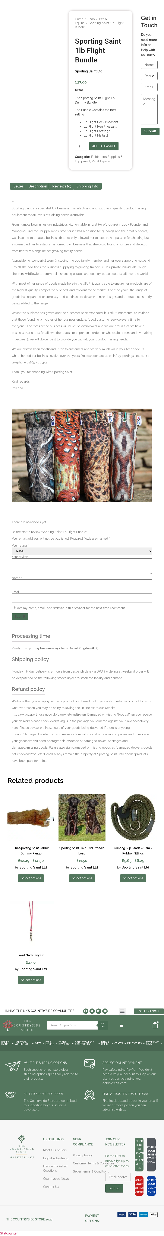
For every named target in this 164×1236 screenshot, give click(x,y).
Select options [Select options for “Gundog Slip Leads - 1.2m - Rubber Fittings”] (133, 878)
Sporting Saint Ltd (88, 71)
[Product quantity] (81, 146)
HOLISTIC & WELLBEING (24, 1043)
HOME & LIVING (7, 1043)
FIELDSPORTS (136, 1043)
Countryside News (56, 1178)
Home (79, 19)
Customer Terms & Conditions (93, 1163)
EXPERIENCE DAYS (154, 1043)
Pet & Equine (101, 161)
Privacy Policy (83, 1155)
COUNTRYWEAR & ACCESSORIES (87, 1043)
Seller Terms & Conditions (91, 1171)
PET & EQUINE (51, 1043)
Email (17, 592)
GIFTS (39, 1043)
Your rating (20, 545)
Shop (91, 19)
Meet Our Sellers (55, 1150)
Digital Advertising (56, 1158)
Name (17, 577)
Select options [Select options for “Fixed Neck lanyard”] (31, 980)
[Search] (103, 1025)
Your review (21, 556)
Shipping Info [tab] (87, 186)
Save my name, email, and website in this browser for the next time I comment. (70, 607)
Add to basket (104, 146)
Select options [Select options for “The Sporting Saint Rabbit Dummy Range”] (31, 878)
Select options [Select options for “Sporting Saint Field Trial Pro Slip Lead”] (82, 878)
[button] (122, 1011)
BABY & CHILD (107, 1043)
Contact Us (51, 1186)
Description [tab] (37, 186)
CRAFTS (120, 1043)
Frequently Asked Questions (55, 1168)
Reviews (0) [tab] (61, 186)
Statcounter (9, 1233)
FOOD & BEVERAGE (66, 1043)
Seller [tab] (18, 186)
